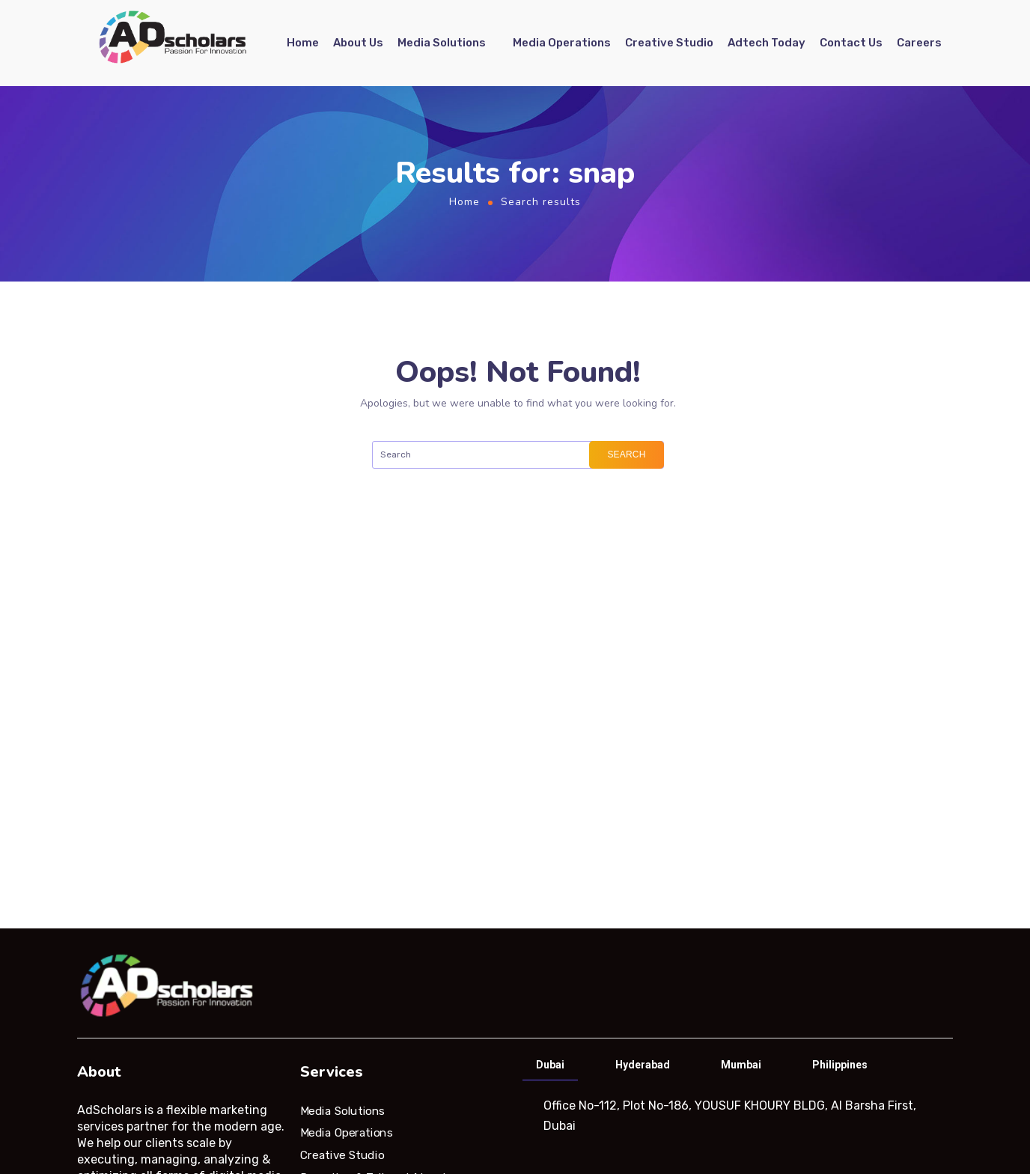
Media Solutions (441, 42)
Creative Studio (669, 42)
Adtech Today (766, 42)
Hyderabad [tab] (642, 1065)
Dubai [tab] (550, 1065)
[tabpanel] (736, 1115)
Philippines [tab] (840, 1065)
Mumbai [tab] (741, 1065)
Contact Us (851, 42)
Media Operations (562, 42)
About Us (358, 42)
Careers (919, 42)
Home (303, 42)
